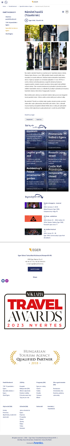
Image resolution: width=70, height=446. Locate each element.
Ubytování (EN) (9, 406)
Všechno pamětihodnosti (11, 18)
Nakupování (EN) (25, 388)
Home (4, 6)
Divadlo (38, 393)
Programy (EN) (42, 382)
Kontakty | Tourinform (52, 407)
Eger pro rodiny (41, 386)
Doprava (22, 415)
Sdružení (22, 428)
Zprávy (22, 421)
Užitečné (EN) (25, 406)
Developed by (35, 443)
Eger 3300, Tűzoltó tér (36, 20)
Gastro (38, 388)
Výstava (38, 395)
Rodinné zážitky (24, 393)
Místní (38, 397)
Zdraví (21, 419)
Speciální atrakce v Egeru (26, 6)
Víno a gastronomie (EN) (58, 384)
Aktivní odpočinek (25, 391)
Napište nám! (35, 269)
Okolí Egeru (9, 34)
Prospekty (23, 417)
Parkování (40, 406)
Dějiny (21, 424)
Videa (21, 426)
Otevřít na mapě (29, 115)
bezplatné (29, 119)
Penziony (5, 412)
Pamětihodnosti (13, 6)
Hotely (5, 410)
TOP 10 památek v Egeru (11, 23)
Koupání (22, 386)
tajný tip (38, 119)
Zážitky (22, 382)
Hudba (38, 391)
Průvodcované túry (25, 395)
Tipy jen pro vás (24, 397)
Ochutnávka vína (58, 393)
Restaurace (56, 391)
